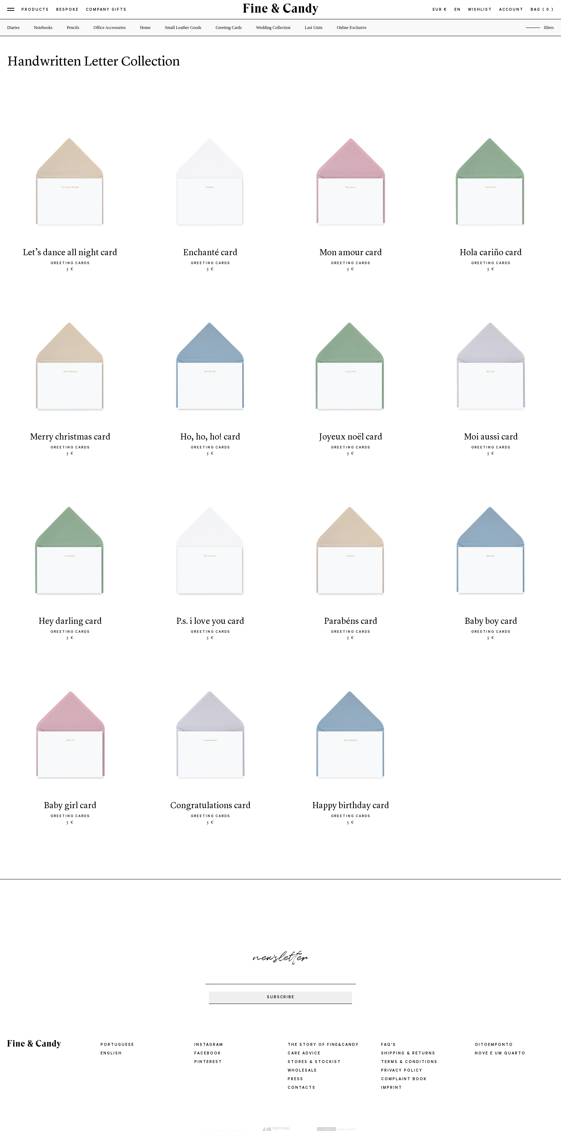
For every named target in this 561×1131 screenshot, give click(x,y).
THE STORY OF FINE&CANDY (323, 1045)
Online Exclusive (351, 27)
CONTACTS (301, 1088)
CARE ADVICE (304, 1054)
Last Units (314, 27)
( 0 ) (548, 10)
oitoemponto (494, 1045)
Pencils (73, 27)
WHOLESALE (302, 1071)
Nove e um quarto (500, 1054)
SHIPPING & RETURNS (408, 1054)
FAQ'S (388, 1045)
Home (145, 27)
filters (549, 27)
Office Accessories (109, 27)
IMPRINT (391, 1088)
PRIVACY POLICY (401, 1071)
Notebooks (43, 27)
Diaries (13, 27)
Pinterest (208, 1062)
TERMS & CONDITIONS (409, 1062)
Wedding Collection (273, 27)
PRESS (295, 1079)
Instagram (208, 1045)
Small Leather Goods (183, 27)
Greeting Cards (229, 27)
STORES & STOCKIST (314, 1062)
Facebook (207, 1054)
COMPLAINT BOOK (403, 1079)
